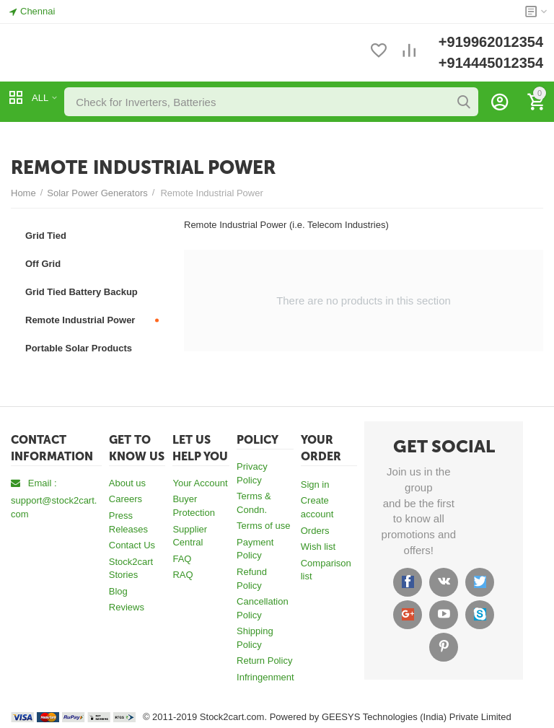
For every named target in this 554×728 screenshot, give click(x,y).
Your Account (199, 483)
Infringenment (265, 677)
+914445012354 (491, 63)
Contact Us (132, 545)
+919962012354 (491, 42)
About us (127, 483)
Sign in (315, 484)
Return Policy (264, 660)
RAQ (182, 574)
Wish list (318, 546)
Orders (315, 530)
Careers (125, 499)
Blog (118, 591)
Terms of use (263, 525)
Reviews (126, 607)
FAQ (181, 558)
